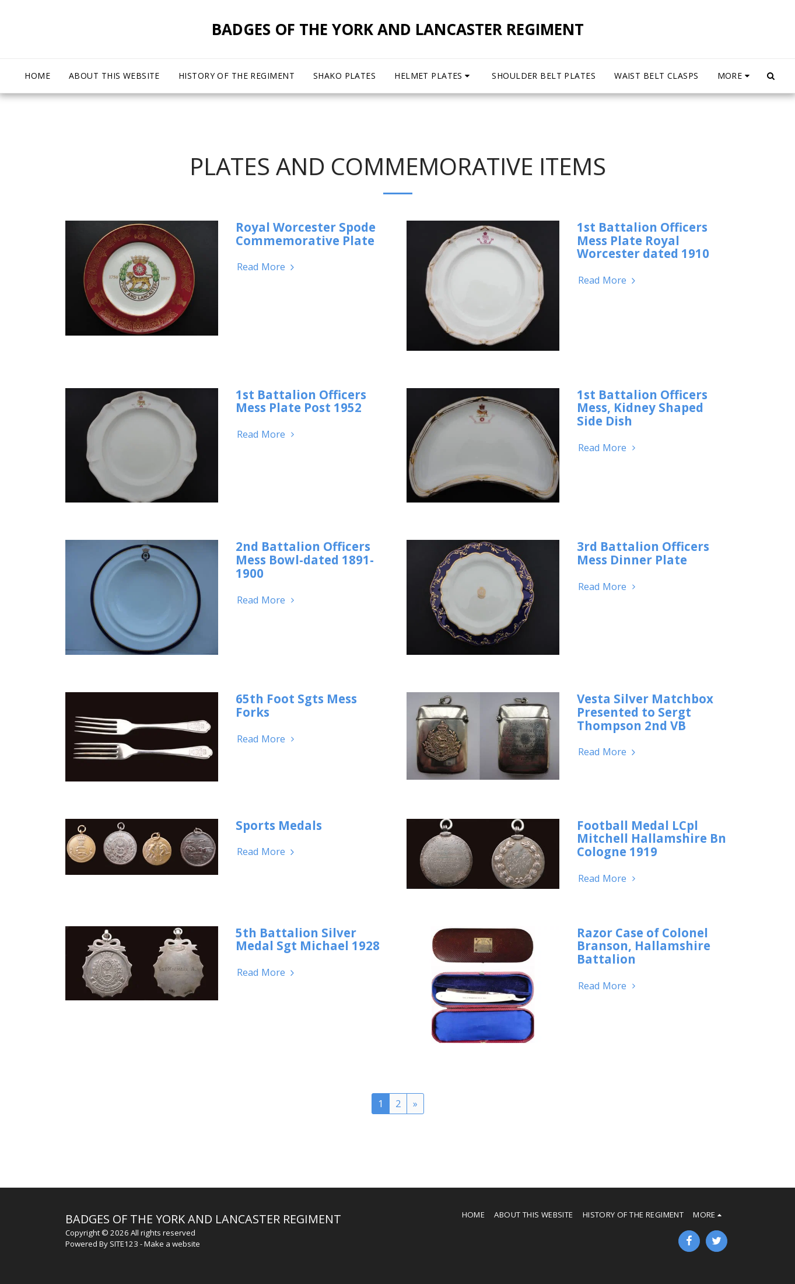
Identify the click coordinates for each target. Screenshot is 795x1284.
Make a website (172, 1243)
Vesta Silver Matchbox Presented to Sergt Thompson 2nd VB (645, 711)
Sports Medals (279, 825)
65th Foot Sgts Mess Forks (296, 705)
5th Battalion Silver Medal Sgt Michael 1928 (308, 939)
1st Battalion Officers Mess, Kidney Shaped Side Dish (642, 407)
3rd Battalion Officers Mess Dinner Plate (643, 553)
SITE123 (124, 1243)
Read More (267, 267)
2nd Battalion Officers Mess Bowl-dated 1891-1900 (305, 559)
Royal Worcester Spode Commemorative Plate (306, 234)
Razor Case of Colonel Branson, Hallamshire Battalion (643, 945)
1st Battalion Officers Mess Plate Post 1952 (301, 401)
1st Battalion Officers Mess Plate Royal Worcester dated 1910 (643, 240)
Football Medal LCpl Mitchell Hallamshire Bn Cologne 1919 (651, 838)
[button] (434, 76)
